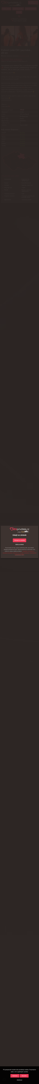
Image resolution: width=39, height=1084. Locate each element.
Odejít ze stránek (19, 544)
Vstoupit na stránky (19, 540)
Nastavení (14, 1075)
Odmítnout (19, 1080)
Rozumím (24, 1075)
